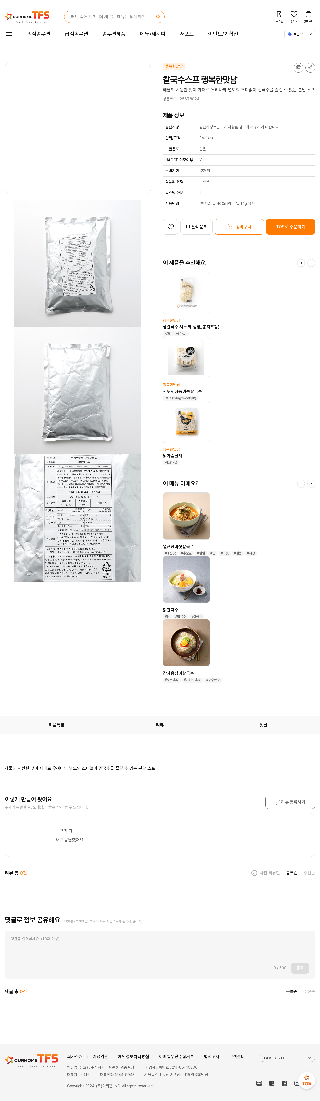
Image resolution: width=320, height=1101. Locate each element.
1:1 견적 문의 (196, 226)
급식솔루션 (76, 34)
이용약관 (100, 1056)
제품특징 (56, 724)
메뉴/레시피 (152, 34)
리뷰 (160, 724)
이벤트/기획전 (223, 34)
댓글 (263, 724)
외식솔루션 (38, 34)
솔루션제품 (114, 34)
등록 (300, 968)
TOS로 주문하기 (290, 226)
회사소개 (75, 1056)
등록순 (292, 872)
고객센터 (237, 1056)
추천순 (309, 872)
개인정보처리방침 (133, 1056)
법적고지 (211, 1056)
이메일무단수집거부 (176, 1056)
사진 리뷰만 (270, 872)
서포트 (187, 34)
